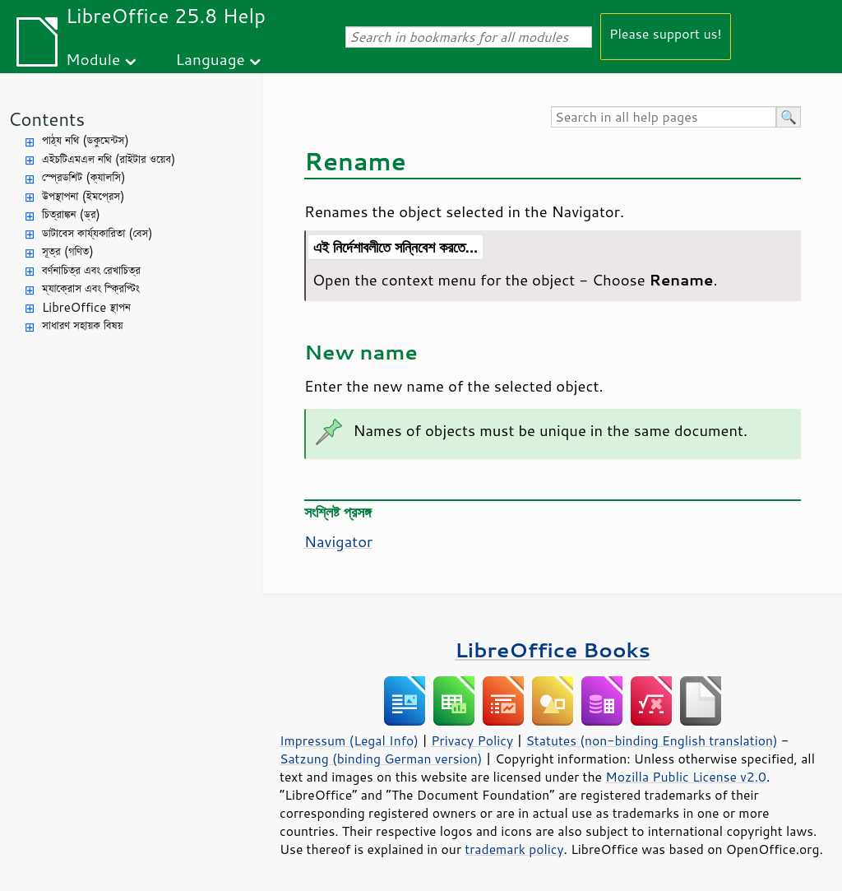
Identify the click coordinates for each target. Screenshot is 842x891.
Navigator (338, 541)
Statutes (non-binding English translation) (651, 740)
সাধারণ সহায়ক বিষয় (82, 325)
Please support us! (665, 33)
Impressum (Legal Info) (349, 740)
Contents (46, 119)
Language (210, 59)
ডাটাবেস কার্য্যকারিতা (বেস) (97, 233)
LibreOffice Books (552, 649)
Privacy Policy (472, 740)
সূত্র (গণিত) (68, 251)
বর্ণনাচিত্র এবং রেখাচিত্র (91, 270)
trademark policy (514, 849)
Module (93, 59)
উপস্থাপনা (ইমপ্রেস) (83, 196)
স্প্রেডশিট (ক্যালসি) (84, 177)
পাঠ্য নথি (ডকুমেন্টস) (85, 140)
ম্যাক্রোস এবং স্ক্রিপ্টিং (91, 288)
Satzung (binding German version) (381, 758)
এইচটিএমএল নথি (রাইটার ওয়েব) (108, 159)
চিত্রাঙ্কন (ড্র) (71, 214)
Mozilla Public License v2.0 (685, 777)
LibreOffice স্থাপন (86, 307)
